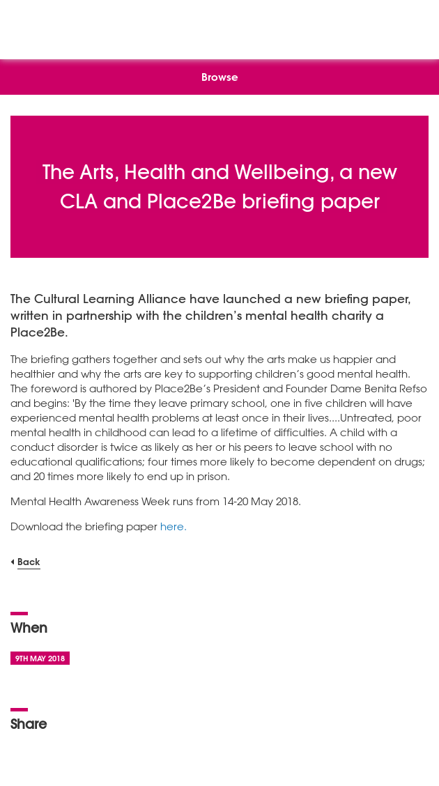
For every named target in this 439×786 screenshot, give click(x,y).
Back (28, 561)
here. (173, 526)
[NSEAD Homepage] (220, 26)
